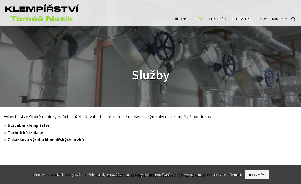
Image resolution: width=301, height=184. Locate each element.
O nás (184, 24)
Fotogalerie (242, 24)
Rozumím (257, 174)
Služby (198, 24)
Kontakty (279, 24)
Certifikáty (218, 24)
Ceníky (262, 24)
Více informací (230, 174)
